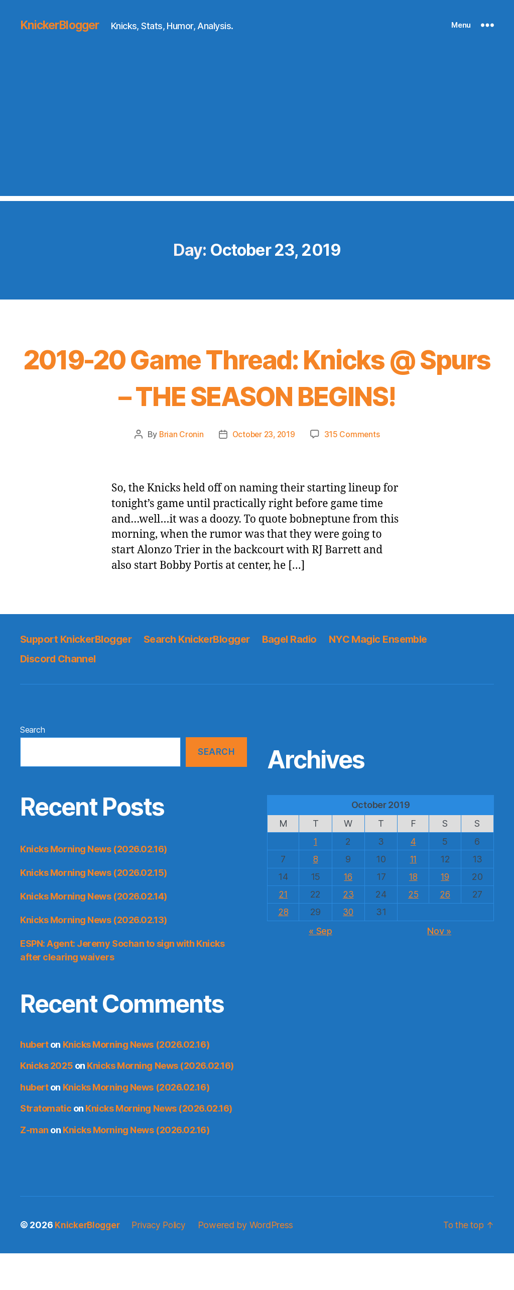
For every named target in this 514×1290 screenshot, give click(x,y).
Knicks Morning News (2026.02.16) (93, 885)
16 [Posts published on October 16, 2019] (348, 913)
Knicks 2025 (46, 1102)
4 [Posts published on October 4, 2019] (413, 877)
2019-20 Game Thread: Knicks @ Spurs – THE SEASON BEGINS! (257, 394)
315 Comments (354, 471)
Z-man (34, 1166)
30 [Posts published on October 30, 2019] (348, 948)
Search (32, 766)
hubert (34, 1080)
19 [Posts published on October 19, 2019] (445, 913)
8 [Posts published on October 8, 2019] (315, 895)
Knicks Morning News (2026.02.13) (93, 956)
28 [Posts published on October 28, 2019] (283, 948)
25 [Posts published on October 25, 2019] (413, 931)
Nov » (439, 967)
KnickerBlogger (62, 25)
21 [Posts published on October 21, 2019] (283, 931)
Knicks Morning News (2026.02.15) (93, 909)
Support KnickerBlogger (79, 675)
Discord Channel (60, 694)
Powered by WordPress (252, 1261)
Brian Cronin (179, 471)
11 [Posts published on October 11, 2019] (413, 895)
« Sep (320, 967)
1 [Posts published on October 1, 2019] (315, 877)
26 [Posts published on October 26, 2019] (445, 931)
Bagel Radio (306, 675)
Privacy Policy (163, 1261)
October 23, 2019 (263, 471)
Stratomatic (45, 1145)
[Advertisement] (257, 125)
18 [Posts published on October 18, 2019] (413, 913)
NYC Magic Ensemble (399, 675)
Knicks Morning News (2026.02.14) (93, 932)
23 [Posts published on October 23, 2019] (348, 931)
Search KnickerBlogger (208, 675)
